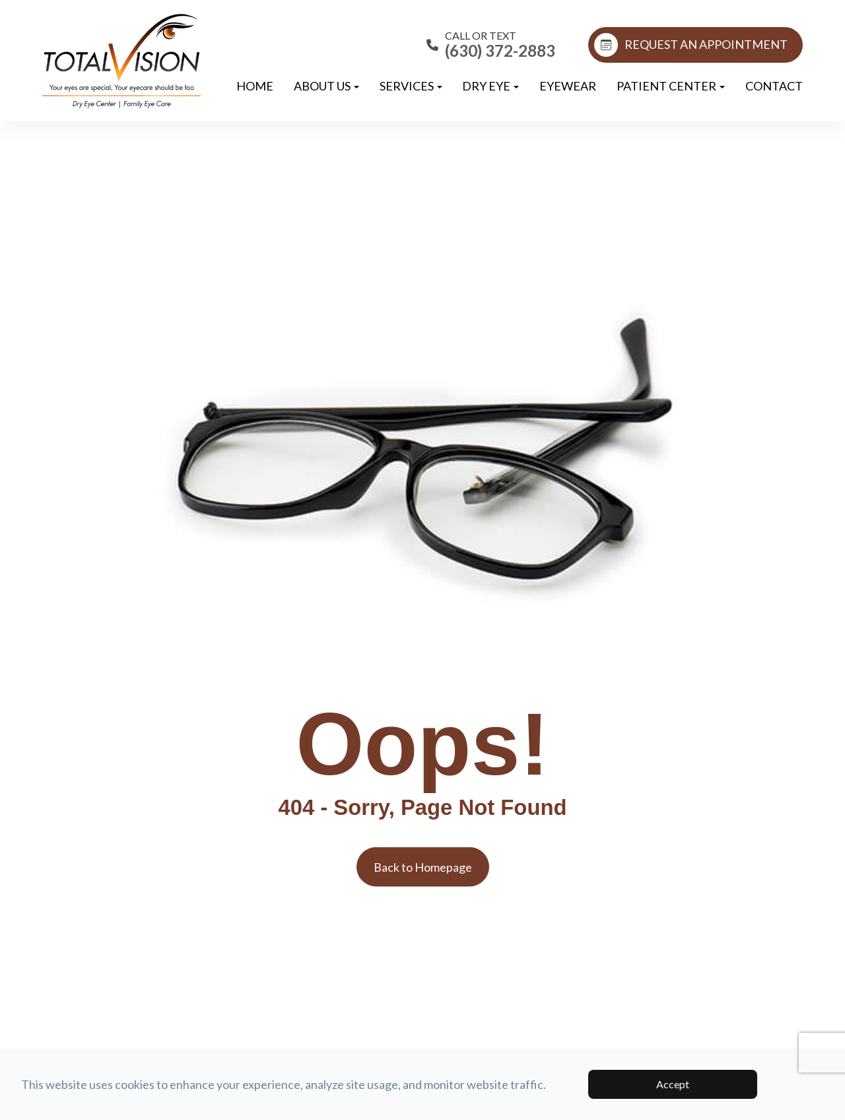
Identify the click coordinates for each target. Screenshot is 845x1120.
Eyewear (567, 86)
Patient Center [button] (671, 86)
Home (254, 86)
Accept (672, 1084)
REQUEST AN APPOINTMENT (691, 45)
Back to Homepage (423, 867)
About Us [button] (326, 86)
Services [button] (411, 86)
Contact (774, 86)
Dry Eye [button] (490, 86)
